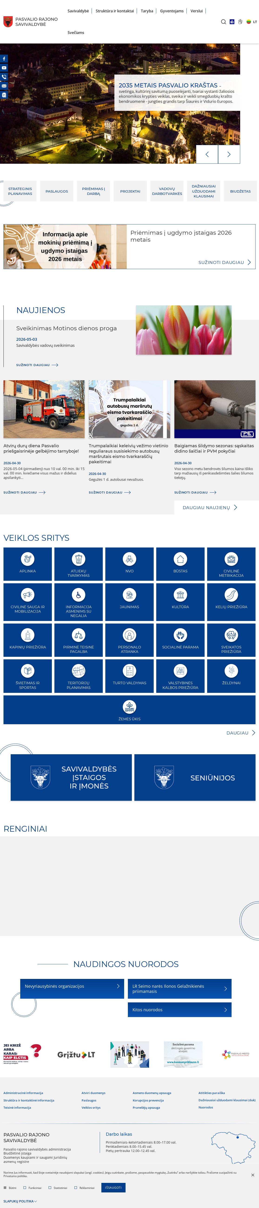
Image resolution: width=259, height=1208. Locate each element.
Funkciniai (32, 1189)
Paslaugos (89, 1098)
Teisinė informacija (18, 1104)
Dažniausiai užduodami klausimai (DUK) (225, 1097)
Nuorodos (202, 1102)
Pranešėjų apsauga (144, 1104)
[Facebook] (4, 59)
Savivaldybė (78, 10)
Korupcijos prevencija (146, 1098)
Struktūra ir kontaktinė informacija (31, 1098)
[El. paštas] (4, 86)
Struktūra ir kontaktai (115, 10)
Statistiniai (58, 1189)
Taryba (147, 10)
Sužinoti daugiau (219, 262)
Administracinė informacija (24, 1091)
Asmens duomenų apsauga (150, 1091)
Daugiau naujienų (208, 507)
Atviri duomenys (94, 1091)
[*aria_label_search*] (223, 21)
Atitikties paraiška (208, 1091)
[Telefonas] (4, 77)
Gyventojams (172, 10)
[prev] (207, 154)
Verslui (197, 10)
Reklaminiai (84, 1189)
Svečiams (76, 32)
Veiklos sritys (91, 1104)
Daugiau (236, 733)
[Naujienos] (4, 95)
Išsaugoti (114, 1190)
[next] (229, 154)
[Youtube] (4, 68)
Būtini (10, 1189)
